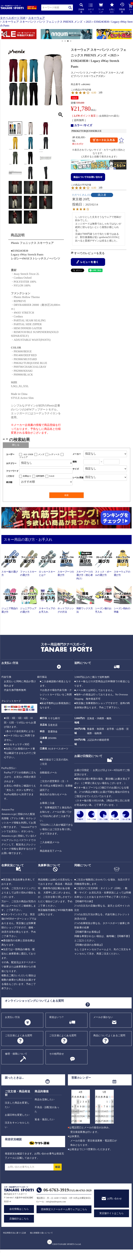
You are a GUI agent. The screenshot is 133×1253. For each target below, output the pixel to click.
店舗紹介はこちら (19, 1218)
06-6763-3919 (56, 1189)
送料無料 (40, 476)
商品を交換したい (44, 1099)
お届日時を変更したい (17, 1115)
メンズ (41, 454)
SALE (74, 98)
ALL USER (28, 454)
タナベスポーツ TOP (12, 17)
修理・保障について (16, 1054)
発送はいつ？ (56, 1017)
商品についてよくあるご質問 (109, 1035)
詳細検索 (81, 8)
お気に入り (112, 8)
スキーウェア (36, 17)
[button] (3, 34)
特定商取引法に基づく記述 (14, 1233)
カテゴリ (91, 8)
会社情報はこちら (19, 1209)
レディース (54, 454)
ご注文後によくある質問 (62, 1035)
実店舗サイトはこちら (111, 1213)
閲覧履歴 (122, 7)
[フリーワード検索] (46, 471)
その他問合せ (56, 1054)
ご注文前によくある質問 (18, 1035)
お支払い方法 (12, 1017)
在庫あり (27, 476)
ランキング (101, 7)
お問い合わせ (114, 1198)
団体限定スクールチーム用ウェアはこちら (64, 1209)
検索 (70, 7)
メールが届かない (103, 1017)
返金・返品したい (44, 1119)
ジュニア (23, 457)
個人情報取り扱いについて (41, 1233)
